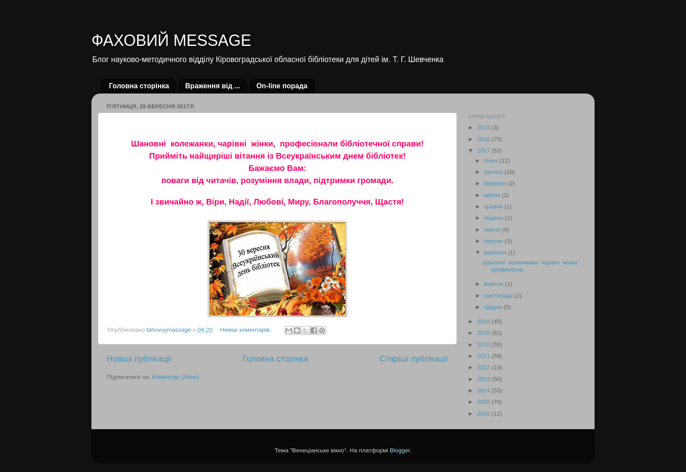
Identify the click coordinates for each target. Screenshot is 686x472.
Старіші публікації (414, 358)
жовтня (494, 284)
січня (491, 160)
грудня (494, 307)
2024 (484, 390)
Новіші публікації (139, 358)
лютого (494, 172)
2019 (484, 333)
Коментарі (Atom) (175, 377)
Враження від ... (212, 86)
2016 (484, 139)
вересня (496, 252)
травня (494, 206)
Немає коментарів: (246, 329)
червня (494, 218)
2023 (484, 379)
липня (493, 229)
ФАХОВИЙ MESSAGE (171, 40)
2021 (484, 356)
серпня (494, 241)
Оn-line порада (282, 86)
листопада (499, 295)
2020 (484, 344)
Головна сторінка (139, 86)
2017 (484, 150)
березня (496, 183)
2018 (484, 321)
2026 (484, 413)
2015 (484, 127)
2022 (484, 367)
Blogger (400, 450)
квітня (493, 195)
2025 (484, 402)
